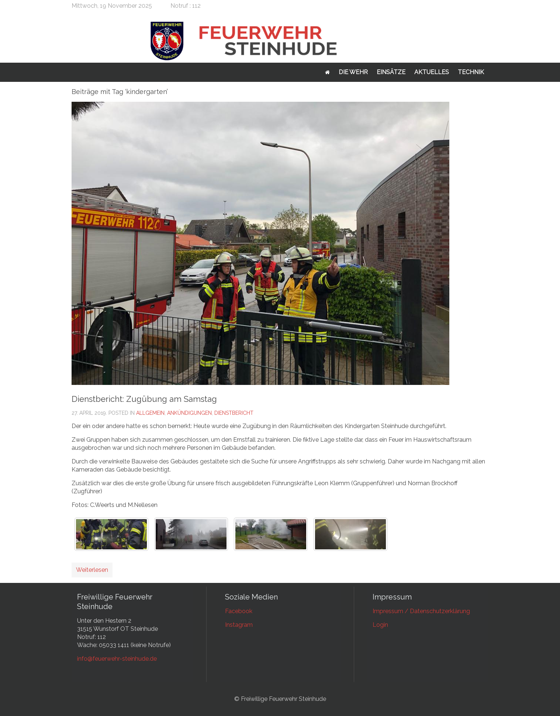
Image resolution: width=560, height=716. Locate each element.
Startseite (327, 72)
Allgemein (150, 413)
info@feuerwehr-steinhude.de (117, 658)
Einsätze (391, 72)
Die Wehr (353, 72)
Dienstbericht (233, 413)
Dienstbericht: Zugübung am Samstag (144, 399)
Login (380, 624)
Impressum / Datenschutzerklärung (421, 611)
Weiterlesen (92, 569)
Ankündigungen (189, 413)
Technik (471, 72)
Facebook (238, 611)
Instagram (239, 624)
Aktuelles (431, 72)
